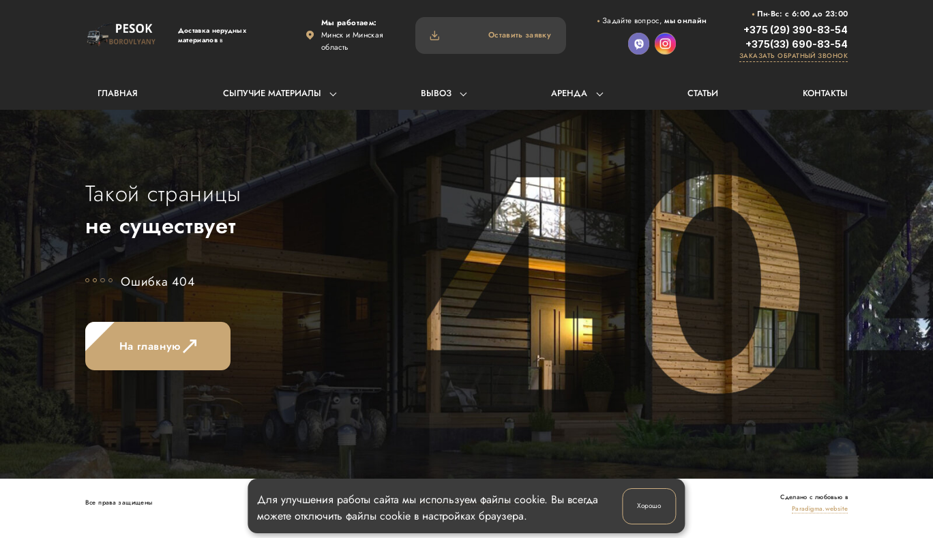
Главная (118, 93)
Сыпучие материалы (272, 93)
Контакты (825, 93)
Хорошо (649, 505)
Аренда (569, 93)
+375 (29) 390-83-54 (795, 29)
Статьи (702, 93)
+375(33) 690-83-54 (796, 44)
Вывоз (436, 93)
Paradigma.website (820, 508)
